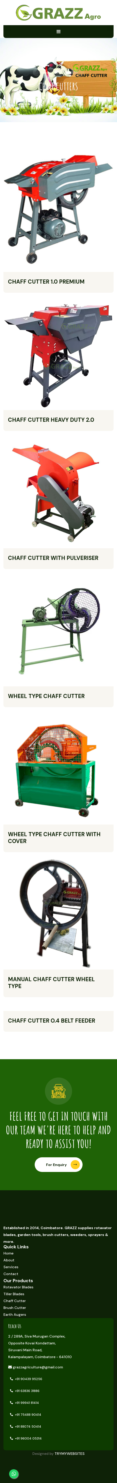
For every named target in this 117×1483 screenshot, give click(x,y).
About (8, 1260)
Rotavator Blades (18, 1287)
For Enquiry (63, 1164)
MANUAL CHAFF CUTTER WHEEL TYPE (51, 983)
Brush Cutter (14, 1307)
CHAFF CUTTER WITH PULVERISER (53, 557)
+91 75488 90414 (25, 1415)
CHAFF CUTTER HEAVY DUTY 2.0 (51, 419)
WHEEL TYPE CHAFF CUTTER (46, 696)
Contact (10, 1273)
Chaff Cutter (14, 1300)
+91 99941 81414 (24, 1403)
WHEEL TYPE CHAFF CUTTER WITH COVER (54, 838)
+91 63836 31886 (24, 1391)
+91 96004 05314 (26, 1438)
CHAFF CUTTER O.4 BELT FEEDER (51, 1020)
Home (43, 72)
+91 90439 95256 (26, 1379)
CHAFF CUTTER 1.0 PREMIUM (46, 281)
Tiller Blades (13, 1294)
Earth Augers (14, 1314)
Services (10, 1267)
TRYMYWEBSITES (70, 1453)
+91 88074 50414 (25, 1426)
